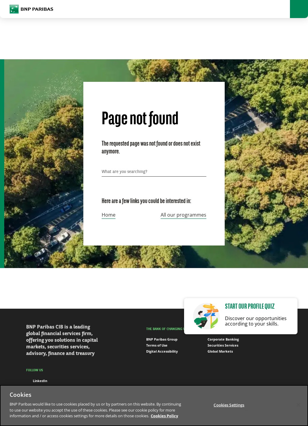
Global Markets (220, 351)
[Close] (298, 404)
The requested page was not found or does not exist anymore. (151, 147)
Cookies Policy (164, 415)
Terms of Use (157, 345)
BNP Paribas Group (161, 339)
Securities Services (223, 345)
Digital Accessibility (162, 351)
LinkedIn (36, 380)
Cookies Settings (229, 404)
